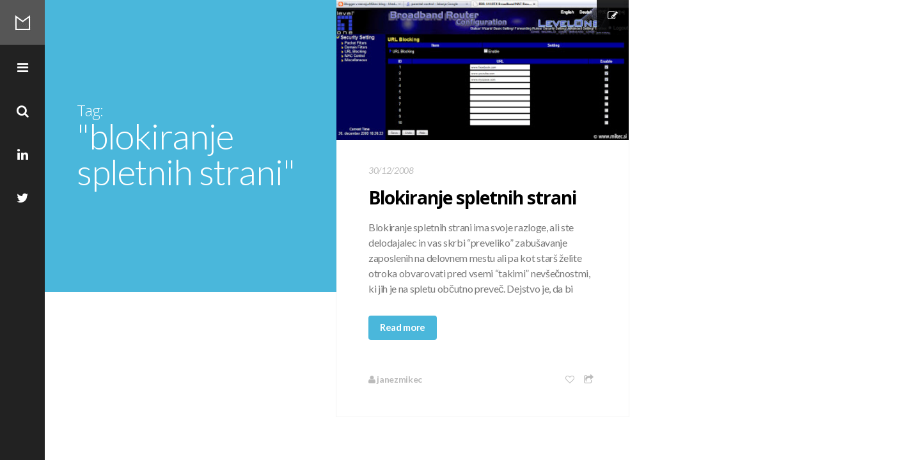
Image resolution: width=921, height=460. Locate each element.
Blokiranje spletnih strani (472, 197)
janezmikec (395, 379)
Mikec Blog (22, 22)
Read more (402, 327)
